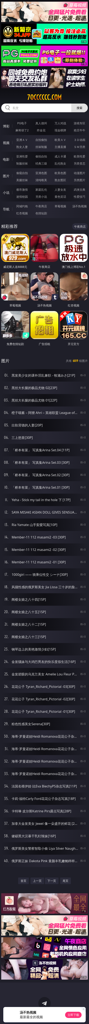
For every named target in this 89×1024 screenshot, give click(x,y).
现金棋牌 (60, 130)
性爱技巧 (79, 197)
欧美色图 (60, 173)
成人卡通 (60, 156)
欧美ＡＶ (60, 140)
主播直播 (60, 147)
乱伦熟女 (60, 163)
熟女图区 (60, 180)
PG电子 (22, 123)
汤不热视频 (79, 206)
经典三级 (41, 163)
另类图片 (79, 180)
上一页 (37, 881)
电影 (6, 159)
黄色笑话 (60, 197)
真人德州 (41, 123)
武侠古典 (79, 190)
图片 (6, 176)
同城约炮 (22, 206)
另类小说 (41, 197)
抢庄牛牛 (79, 130)
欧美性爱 (79, 156)
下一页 (51, 881)
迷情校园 (22, 197)
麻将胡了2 (22, 130)
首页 (23, 881)
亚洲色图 (41, 173)
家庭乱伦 (41, 190)
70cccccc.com (44, 97)
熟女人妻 (22, 147)
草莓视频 (60, 206)
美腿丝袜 (22, 180)
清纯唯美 (41, 180)
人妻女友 (60, 190)
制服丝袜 (22, 163)
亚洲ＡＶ (22, 140)
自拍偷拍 (41, 140)
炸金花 (41, 130)
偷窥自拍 (22, 173)
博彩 (6, 126)
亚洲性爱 (22, 156)
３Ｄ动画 (79, 140)
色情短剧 (41, 213)
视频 (6, 142)
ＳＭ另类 (79, 147)
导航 (6, 209)
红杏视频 (22, 213)
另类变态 (79, 163)
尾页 (65, 881)
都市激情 (22, 190)
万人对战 (60, 123)
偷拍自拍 (41, 156)
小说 (6, 192)
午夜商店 (41, 206)
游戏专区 (79, 123)
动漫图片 (79, 173)
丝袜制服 (41, 147)
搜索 (79, 108)
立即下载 (73, 1015)
